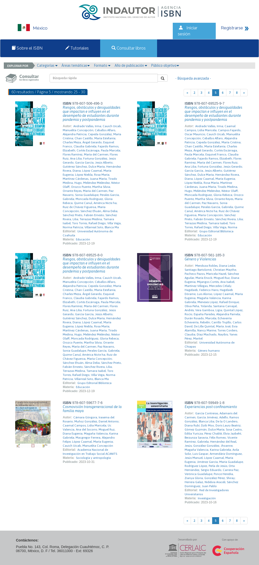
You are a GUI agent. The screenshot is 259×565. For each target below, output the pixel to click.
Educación (83, 239)
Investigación (207, 498)
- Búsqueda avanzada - (193, 78)
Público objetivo (165, 65)
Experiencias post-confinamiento (211, 407)
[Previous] (187, 92)
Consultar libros (129, 48)
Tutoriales (77, 48)
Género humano (209, 350)
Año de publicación (131, 65)
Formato (102, 65)
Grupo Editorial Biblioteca (216, 231)
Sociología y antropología (93, 458)
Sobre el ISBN (27, 48)
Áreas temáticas (75, 65)
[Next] (244, 92)
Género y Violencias (200, 259)
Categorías (47, 65)
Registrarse (232, 27)
